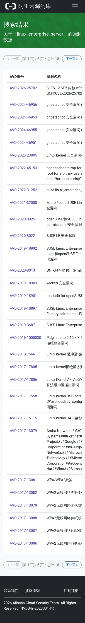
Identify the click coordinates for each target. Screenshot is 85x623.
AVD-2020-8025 (22, 219)
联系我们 (11, 591)
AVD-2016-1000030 (25, 338)
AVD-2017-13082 (23, 492)
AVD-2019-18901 (23, 296)
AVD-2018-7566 (22, 354)
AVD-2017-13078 (23, 505)
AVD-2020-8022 (22, 236)
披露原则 (32, 591)
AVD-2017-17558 (23, 396)
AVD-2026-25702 (23, 88)
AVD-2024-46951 (23, 142)
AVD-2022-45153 (23, 168)
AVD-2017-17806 (23, 379)
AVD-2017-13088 (23, 518)
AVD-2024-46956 (23, 104)
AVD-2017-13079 (23, 431)
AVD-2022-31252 (23, 190)
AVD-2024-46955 (23, 130)
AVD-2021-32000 (23, 202)
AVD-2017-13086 (23, 543)
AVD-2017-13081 (23, 480)
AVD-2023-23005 (23, 155)
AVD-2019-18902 (23, 248)
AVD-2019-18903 (23, 283)
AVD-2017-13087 (23, 531)
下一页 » (72, 58)
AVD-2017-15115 (23, 418)
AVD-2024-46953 (23, 117)
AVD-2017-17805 (23, 367)
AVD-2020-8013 (22, 270)
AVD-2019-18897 (23, 308)
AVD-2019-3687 (22, 325)
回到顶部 (71, 591)
